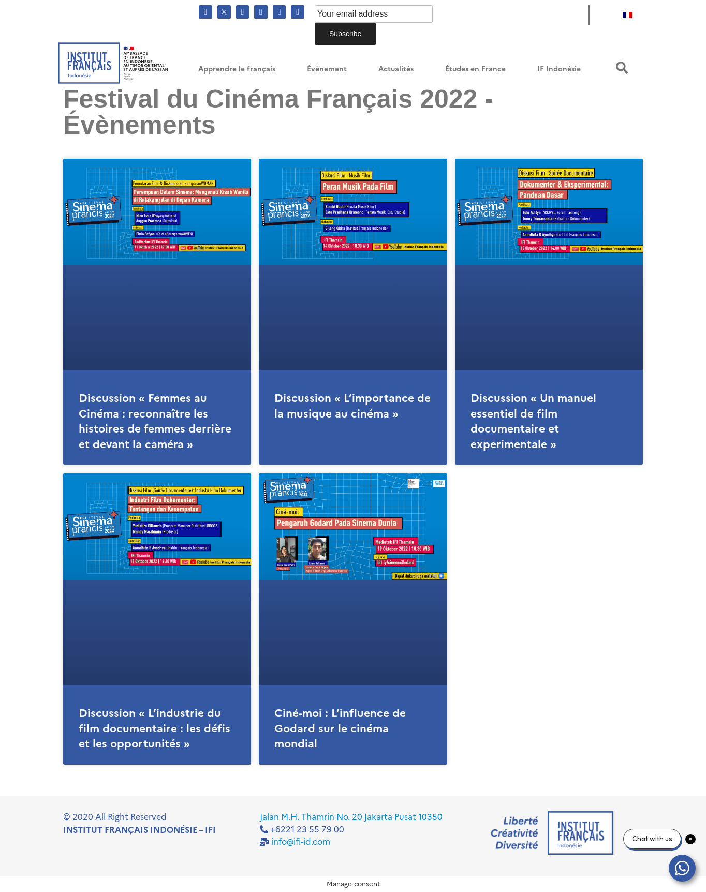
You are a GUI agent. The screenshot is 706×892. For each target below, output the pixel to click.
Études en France (475, 69)
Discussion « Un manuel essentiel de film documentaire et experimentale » (533, 421)
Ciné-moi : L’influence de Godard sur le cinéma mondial (340, 728)
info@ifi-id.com (300, 842)
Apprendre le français (236, 69)
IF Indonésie (559, 69)
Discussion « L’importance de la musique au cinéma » (352, 405)
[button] (621, 67)
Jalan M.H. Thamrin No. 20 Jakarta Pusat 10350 (351, 817)
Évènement (327, 69)
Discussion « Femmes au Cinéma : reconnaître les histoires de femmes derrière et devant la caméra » (155, 421)
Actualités (396, 69)
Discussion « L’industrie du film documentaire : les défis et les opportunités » (154, 728)
